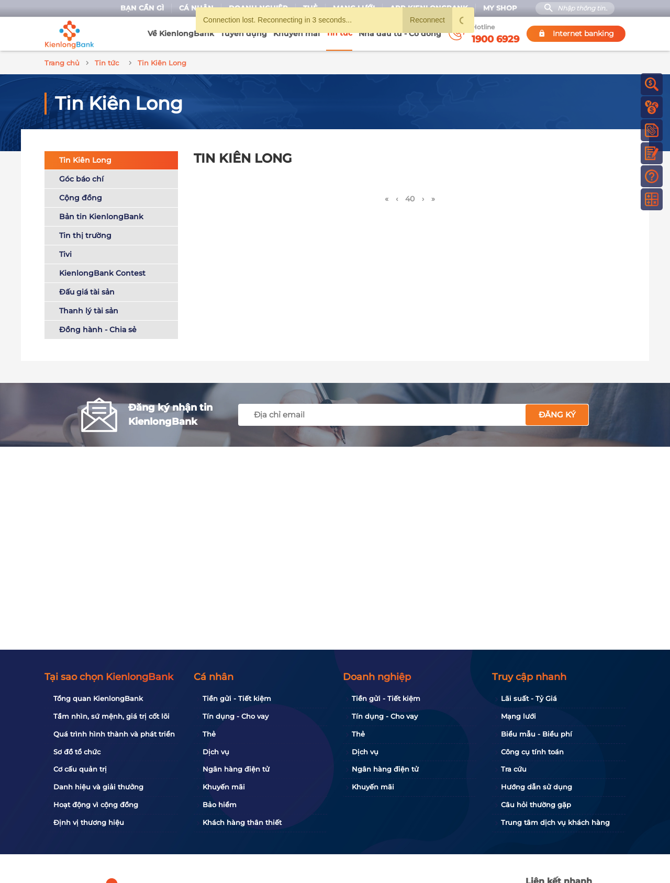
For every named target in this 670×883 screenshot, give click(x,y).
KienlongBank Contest (102, 271)
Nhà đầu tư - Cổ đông (400, 33)
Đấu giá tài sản (87, 290)
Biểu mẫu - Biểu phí (536, 734)
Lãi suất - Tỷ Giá (529, 698)
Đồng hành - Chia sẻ (98, 328)
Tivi (65, 252)
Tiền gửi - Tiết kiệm (237, 698)
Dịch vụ (216, 752)
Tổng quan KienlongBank (98, 698)
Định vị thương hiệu (88, 822)
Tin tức (339, 33)
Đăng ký (557, 413)
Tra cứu (514, 769)
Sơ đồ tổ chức (76, 752)
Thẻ (209, 734)
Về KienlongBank (181, 33)
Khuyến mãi (296, 33)
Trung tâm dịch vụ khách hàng (555, 822)
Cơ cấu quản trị (80, 769)
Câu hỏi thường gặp (536, 804)
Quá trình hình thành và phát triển (114, 734)
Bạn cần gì (142, 8)
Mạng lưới (518, 716)
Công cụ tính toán (532, 752)
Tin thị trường (85, 234)
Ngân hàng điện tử (236, 769)
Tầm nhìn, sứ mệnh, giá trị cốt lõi (111, 716)
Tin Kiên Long (85, 158)
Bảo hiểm (220, 804)
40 (410, 197)
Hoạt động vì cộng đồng (95, 804)
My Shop (500, 8)
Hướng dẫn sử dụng (536, 787)
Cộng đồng (80, 196)
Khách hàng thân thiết (242, 822)
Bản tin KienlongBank (101, 215)
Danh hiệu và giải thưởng (98, 787)
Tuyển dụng (243, 33)
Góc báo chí (81, 177)
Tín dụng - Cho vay (236, 716)
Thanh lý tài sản (88, 309)
